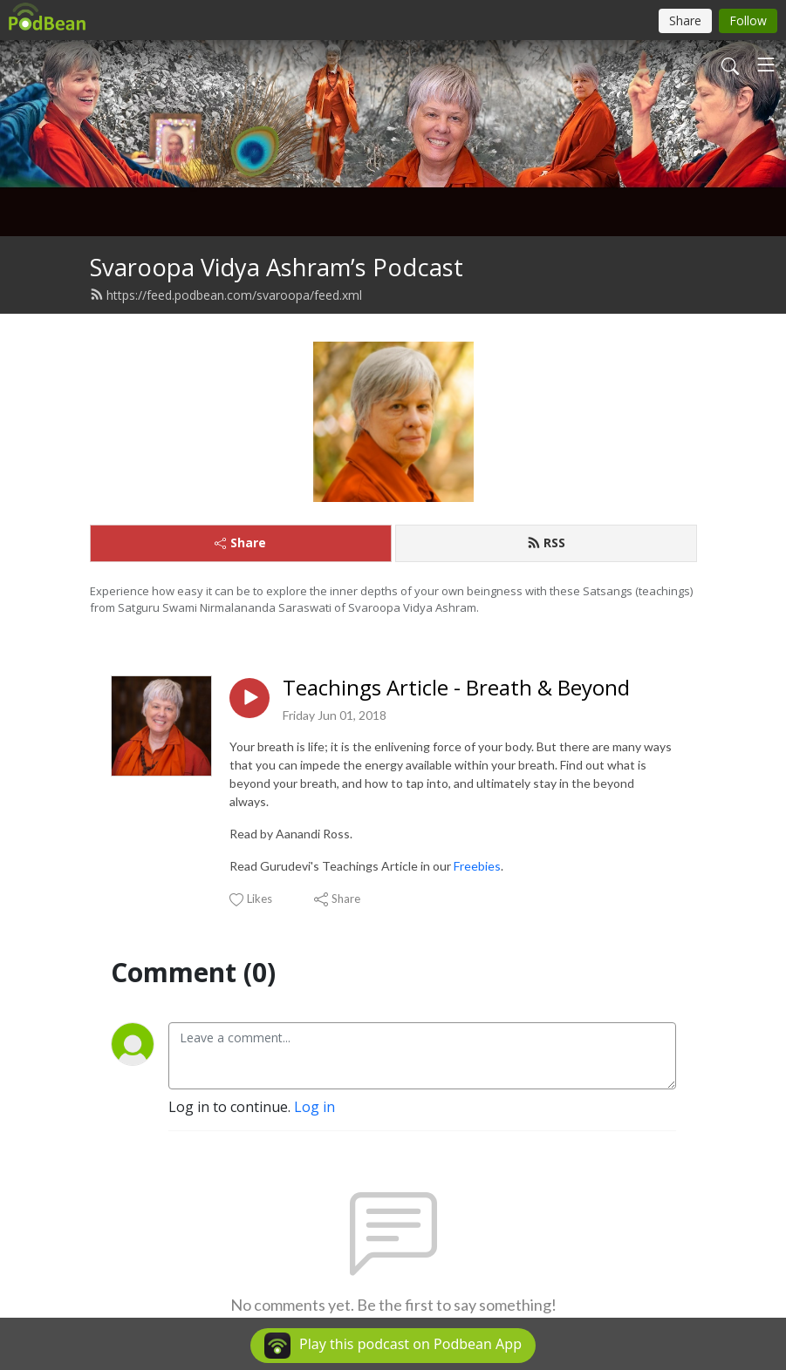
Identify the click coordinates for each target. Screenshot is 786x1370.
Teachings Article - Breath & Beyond (456, 688)
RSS (546, 542)
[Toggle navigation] (766, 64)
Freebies (477, 865)
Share (240, 542)
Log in (314, 1106)
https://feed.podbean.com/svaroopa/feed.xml (226, 295)
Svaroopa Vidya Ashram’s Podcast (276, 267)
